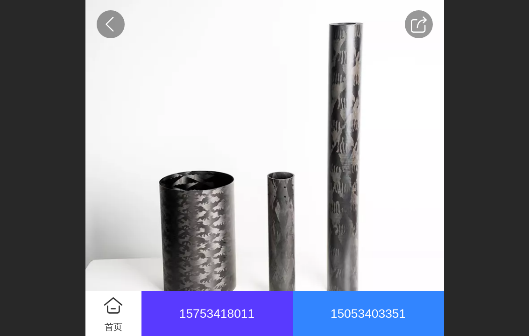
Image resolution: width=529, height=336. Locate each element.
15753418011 (216, 314)
